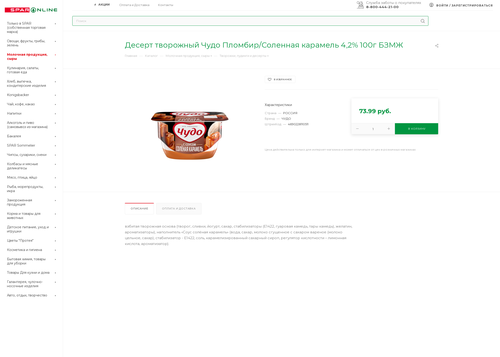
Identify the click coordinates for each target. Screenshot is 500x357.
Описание (139, 208)
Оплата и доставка (179, 208)
